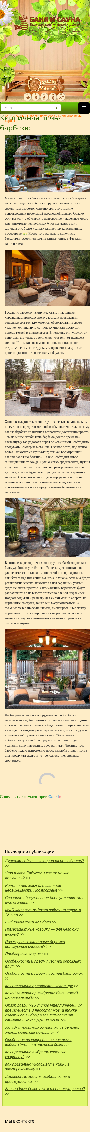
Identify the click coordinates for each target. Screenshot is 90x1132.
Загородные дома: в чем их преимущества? (45, 1089)
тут (24, 233)
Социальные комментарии (30, 797)
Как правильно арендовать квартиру (39, 986)
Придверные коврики (24, 954)
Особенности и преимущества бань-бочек (44, 973)
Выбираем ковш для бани (28, 922)
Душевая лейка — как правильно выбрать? (44, 861)
